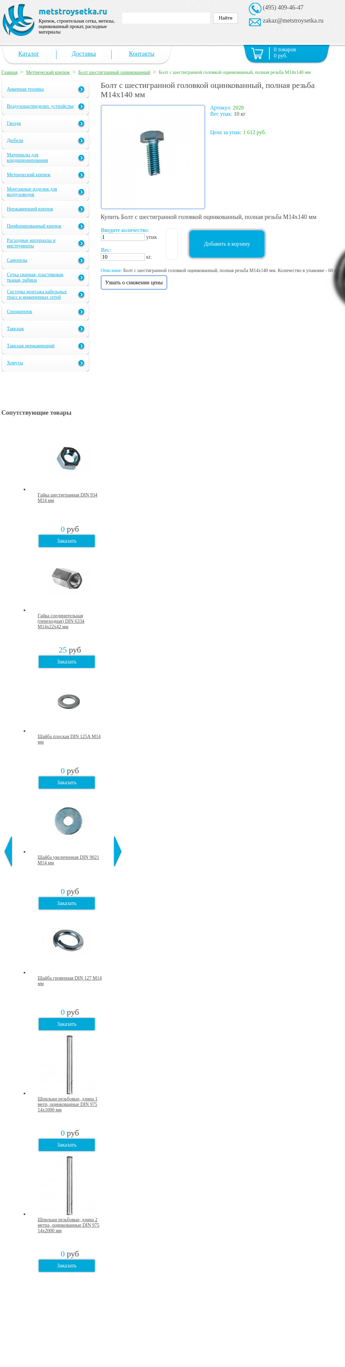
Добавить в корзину (227, 244)
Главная (9, 72)
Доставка (84, 53)
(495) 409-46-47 (283, 7)
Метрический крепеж (48, 72)
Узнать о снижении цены (134, 282)
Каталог (28, 53)
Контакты (141, 53)
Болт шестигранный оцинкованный (114, 72)
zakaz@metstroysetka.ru (293, 20)
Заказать (66, 541)
